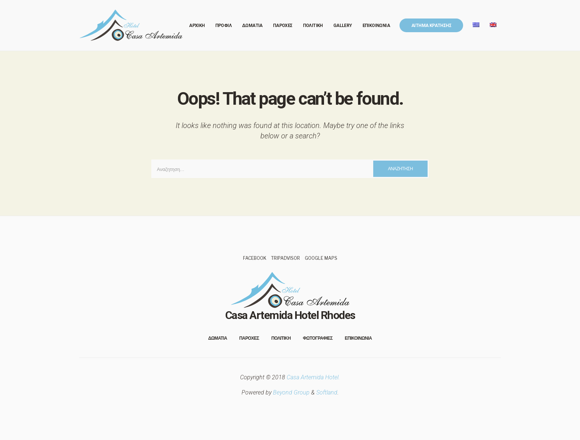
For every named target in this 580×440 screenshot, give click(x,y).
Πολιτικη (313, 25)
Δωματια (252, 25)
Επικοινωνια (376, 25)
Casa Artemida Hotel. (313, 377)
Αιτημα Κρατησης (431, 25)
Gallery (342, 25)
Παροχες (283, 25)
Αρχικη (197, 25)
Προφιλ (223, 25)
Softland (326, 392)
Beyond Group (291, 392)
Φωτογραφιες (318, 338)
